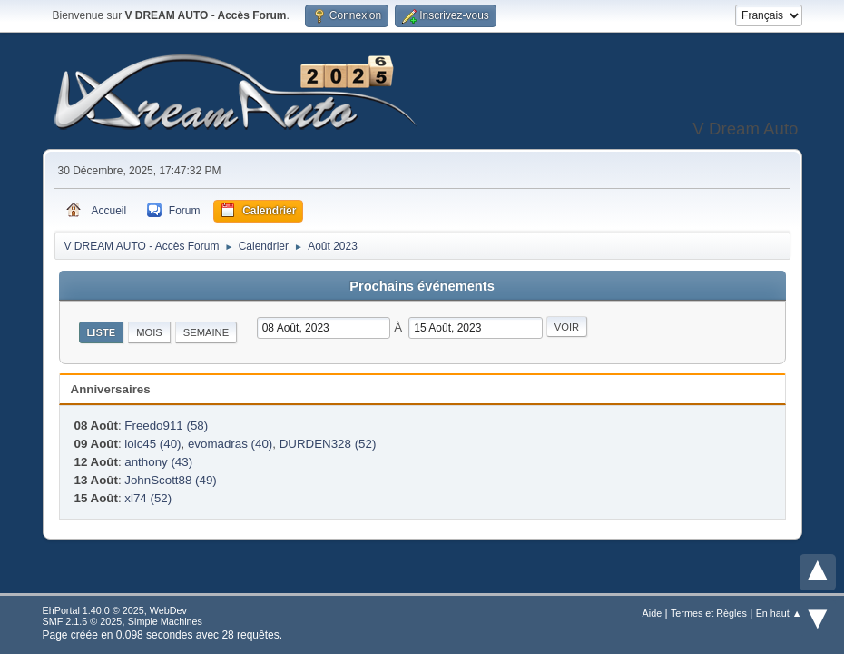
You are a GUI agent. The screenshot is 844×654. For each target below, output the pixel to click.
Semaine (206, 332)
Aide (652, 613)
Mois (149, 332)
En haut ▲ (779, 613)
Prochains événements (422, 286)
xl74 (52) (148, 498)
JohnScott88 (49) (170, 480)
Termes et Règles (709, 613)
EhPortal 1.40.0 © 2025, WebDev (115, 610)
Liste (101, 332)
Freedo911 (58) (166, 425)
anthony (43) (158, 462)
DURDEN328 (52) (328, 444)
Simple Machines (165, 621)
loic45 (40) (152, 444)
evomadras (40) (230, 444)
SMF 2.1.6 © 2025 (83, 621)
